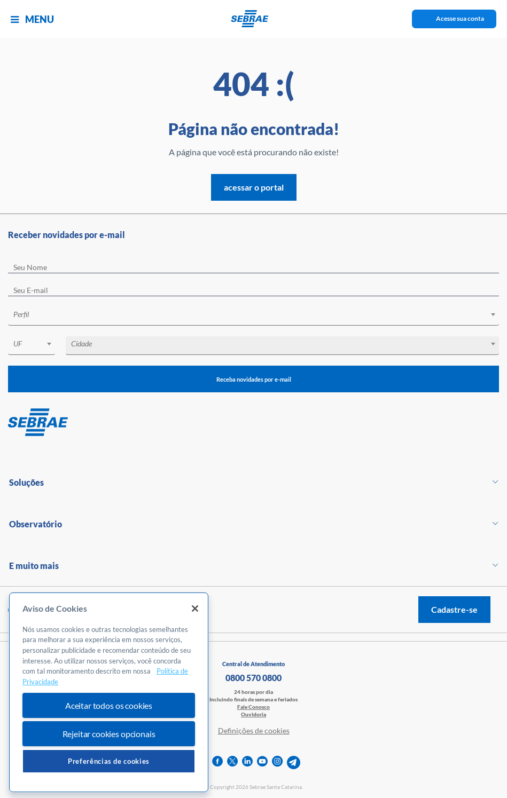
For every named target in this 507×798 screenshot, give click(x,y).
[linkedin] (247, 762)
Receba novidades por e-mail (253, 379)
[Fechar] (195, 608)
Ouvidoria (253, 714)
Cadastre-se (454, 609)
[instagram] (277, 762)
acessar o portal (254, 187)
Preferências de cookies (109, 761)
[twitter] (232, 762)
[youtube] (262, 762)
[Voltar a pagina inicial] (253, 19)
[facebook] (217, 762)
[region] (109, 692)
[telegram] (293, 762)
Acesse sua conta (460, 18)
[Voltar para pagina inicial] (253, 422)
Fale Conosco (253, 707)
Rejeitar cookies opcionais (109, 734)
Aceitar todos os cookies (108, 705)
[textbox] (258, 314)
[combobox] (253, 316)
